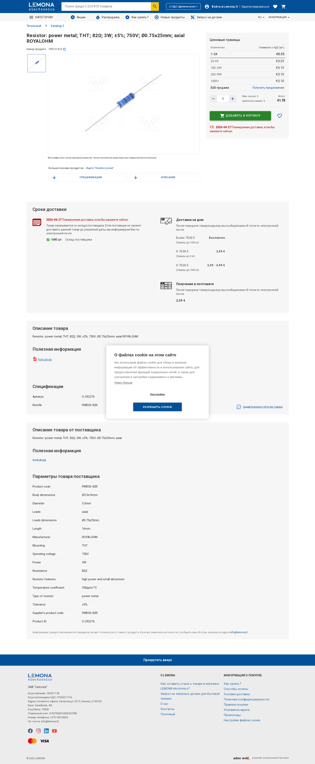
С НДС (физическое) (183, 6)
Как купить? (137, 17)
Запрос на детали (206, 17)
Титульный (34, 26)
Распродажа (108, 17)
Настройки (134, 400)
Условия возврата (237, 710)
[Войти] (221, 6)
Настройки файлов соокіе (242, 720)
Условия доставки (237, 694)
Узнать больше (123, 388)
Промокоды (232, 715)
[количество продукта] (223, 98)
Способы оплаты (236, 689)
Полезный (168, 714)
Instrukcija (45, 359)
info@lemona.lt (239, 632)
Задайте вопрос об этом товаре (259, 406)
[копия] (64, 49)
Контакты (167, 709)
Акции (78, 17)
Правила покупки (236, 704)
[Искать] (155, 6)
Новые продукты (170, 17)
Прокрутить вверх (157, 660)
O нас (164, 704)
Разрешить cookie (180, 400)
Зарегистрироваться (255, 6)
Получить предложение (268, 87)
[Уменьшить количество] (232, 98)
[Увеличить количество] (213, 98)
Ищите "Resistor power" (100, 168)
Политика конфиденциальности (246, 699)
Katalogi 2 (57, 26)
